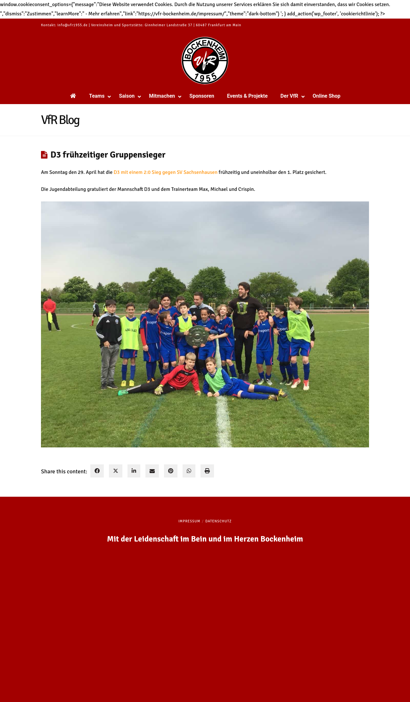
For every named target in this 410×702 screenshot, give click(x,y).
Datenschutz (218, 521)
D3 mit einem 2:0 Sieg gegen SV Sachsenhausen (165, 172)
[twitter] (115, 471)
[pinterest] (170, 471)
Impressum (189, 521)
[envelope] (152, 471)
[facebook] (97, 471)
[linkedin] (133, 471)
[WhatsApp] (189, 471)
